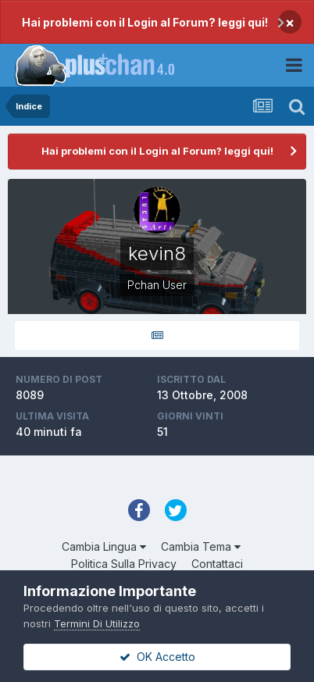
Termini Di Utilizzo (97, 623)
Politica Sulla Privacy (124, 563)
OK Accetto (157, 656)
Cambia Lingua (104, 546)
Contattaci (217, 563)
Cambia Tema (201, 546)
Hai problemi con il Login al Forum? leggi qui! (145, 22)
